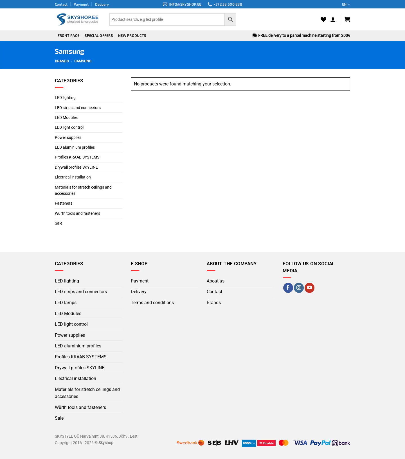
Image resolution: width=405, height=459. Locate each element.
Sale (58, 223)
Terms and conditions (152, 302)
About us (215, 281)
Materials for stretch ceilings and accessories (83, 190)
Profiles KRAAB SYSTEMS (77, 157)
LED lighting (65, 97)
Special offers (99, 35)
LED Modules (66, 117)
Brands (214, 302)
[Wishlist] (323, 19)
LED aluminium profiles (75, 147)
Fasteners (63, 203)
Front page (69, 35)
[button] (333, 19)
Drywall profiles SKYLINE (76, 167)
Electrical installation (73, 177)
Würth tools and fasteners (77, 213)
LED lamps (65, 302)
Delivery (102, 4)
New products (132, 35)
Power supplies (68, 137)
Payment (81, 4)
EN (346, 4)
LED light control (69, 127)
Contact (61, 4)
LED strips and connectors (78, 107)
